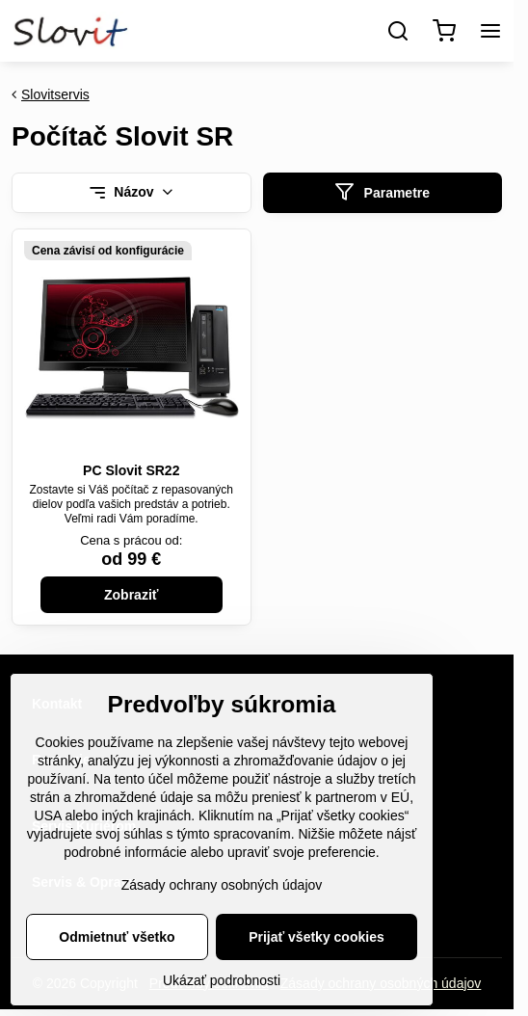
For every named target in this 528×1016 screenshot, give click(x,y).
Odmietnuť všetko (116, 948)
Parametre (382, 192)
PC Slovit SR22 (131, 470)
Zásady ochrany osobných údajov (222, 896)
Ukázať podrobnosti (221, 992)
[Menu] (490, 31)
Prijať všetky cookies (316, 948)
